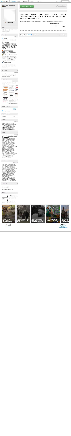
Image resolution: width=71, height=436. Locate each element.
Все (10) (16, 36)
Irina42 (3, 166)
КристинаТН (12, 153)
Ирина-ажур (4, 153)
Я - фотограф (6, 42)
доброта (10, 125)
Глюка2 (8, 150)
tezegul (13, 172)
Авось (32, 1)
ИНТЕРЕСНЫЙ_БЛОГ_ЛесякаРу (8, 152)
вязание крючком (9, 124)
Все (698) (16, 134)
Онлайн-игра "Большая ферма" (10, 54)
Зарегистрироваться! (6, 31)
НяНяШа (7, 180)
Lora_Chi (3, 143)
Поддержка (56, 1)
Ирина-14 (4, 178)
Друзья (7, 5)
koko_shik (12, 141)
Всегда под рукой (7, 62)
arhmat (6, 139)
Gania (13, 140)
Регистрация (14, 1)
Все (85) (16, 72)
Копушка (8, 153)
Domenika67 (7, 140)
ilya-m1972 (10, 136)
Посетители (11, 200)
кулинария (10, 127)
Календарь (64, 34)
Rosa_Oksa (4, 145)
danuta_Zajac (4, 170)
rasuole (10, 172)
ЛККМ (5, 154)
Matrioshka (13, 143)
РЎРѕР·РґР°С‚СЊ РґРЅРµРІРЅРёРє (27, 6)
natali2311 (4, 144)
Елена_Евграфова (5, 176)
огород (6, 128)
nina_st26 (14, 171)
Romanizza (11, 168)
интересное (8, 126)
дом (13, 125)
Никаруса (4, 180)
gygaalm (11, 170)
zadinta (3, 173)
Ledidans (10, 166)
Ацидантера (4, 149)
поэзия (3, 129)
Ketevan (6, 166)
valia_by (3, 147)
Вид (59, 1)
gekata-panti (4, 141)
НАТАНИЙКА (13, 154)
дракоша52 (15, 136)
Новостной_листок (5, 155)
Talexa (9, 145)
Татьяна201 (4, 157)
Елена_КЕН (12, 150)
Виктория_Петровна (6, 175)
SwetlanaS (15, 168)
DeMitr (3, 140)
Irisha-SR (8, 141)
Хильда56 (9, 157)
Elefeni (11, 140)
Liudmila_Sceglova (10, 142)
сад (14, 129)
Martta (7, 167)
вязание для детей (5, 123)
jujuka (14, 170)
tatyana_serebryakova (13, 146)
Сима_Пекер (4, 156)
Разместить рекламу (63, 227)
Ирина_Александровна (10, 178)
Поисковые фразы (12, 201)
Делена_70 (12, 175)
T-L (7, 145)
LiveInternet (4, 1)
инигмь (14, 180)
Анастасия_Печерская (6, 148)
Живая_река (4, 151)
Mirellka (10, 167)
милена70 (8, 154)
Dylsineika (8, 165)
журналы (3, 126)
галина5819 (4, 150)
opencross (11, 144)
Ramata (6, 168)
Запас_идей (9, 151)
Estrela (11, 165)
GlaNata (14, 165)
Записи (3, 5)
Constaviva (4, 165)
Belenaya (10, 139)
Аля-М (2, 6)
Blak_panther (4, 189)
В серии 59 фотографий (12, 103)
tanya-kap (12, 145)
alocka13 (3, 139)
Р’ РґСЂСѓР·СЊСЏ (10, 22)
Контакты (63, 226)
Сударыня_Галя (10, 156)
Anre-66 (9, 164)
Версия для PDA (63, 225)
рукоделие (7, 129)
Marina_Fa (4, 167)
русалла (11, 155)
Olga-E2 (7, 144)
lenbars (3, 171)
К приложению (15, 80)
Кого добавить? (12, 138)
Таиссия (11, 180)
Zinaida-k (6, 169)
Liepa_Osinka (4, 142)
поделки (9, 128)
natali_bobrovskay (8, 171)
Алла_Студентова (8, 147)
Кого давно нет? (5, 138)
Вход (19, 1)
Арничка (12, 148)
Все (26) (16, 121)
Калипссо (4, 179)
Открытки (5, 38)
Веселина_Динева (10, 149)
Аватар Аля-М (9, 15)
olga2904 (7, 172)
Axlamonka (13, 164)
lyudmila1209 (8, 143)
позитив (13, 128)
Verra (3, 169)
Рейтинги (25, 1)
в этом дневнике (6, 110)
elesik (8, 170)
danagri (13, 139)
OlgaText (3, 168)
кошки (6, 127)
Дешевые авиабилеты (8, 50)
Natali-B (13, 167)
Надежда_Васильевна (10, 179)
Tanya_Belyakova (5, 146)
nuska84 (3, 172)
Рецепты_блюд (10, 189)
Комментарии (12, 5)
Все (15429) (15, 162)
